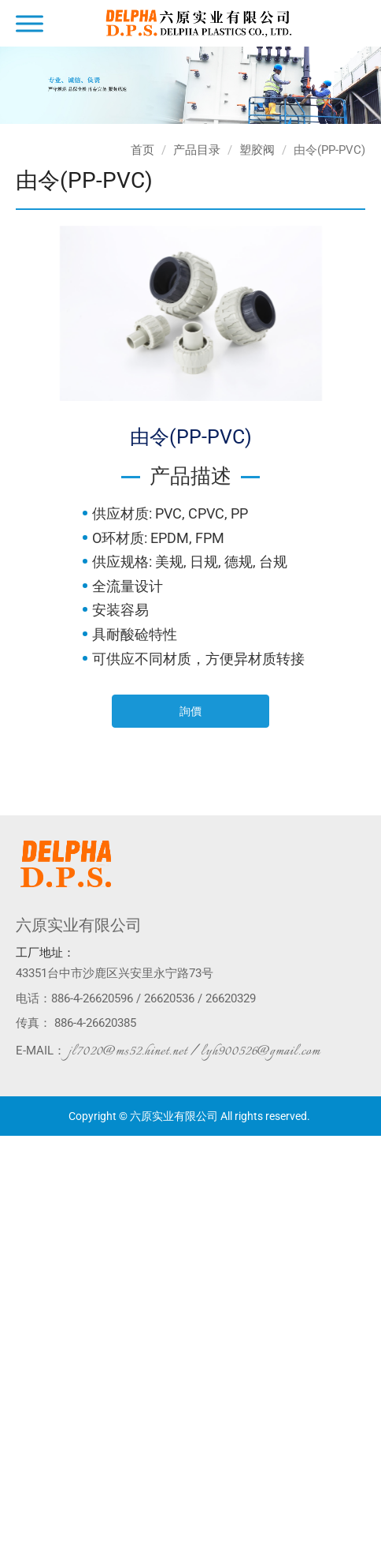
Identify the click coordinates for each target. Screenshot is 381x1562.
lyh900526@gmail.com (260, 1051)
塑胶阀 (257, 150)
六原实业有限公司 (79, 925)
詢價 (190, 711)
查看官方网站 (78, 1301)
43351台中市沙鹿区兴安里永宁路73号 (114, 973)
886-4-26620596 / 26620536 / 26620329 (153, 998)
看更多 (21, 1301)
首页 (142, 150)
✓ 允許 (15, 1175)
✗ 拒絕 (15, 1191)
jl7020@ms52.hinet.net (127, 1051)
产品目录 (196, 150)
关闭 (11, 1143)
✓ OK (251, 1554)
